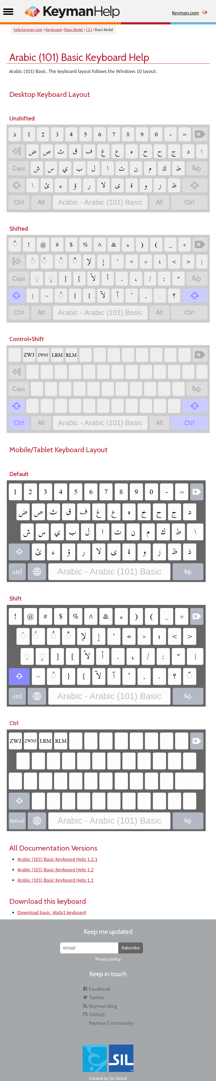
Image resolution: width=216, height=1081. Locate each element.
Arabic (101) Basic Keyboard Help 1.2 (56, 869)
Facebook (99, 989)
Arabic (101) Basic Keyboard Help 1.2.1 (58, 859)
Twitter (97, 997)
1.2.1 (89, 29)
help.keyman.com (28, 29)
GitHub (97, 1014)
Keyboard (54, 29)
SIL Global (118, 1078)
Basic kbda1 (73, 29)
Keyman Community (111, 1023)
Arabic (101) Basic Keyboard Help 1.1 (56, 880)
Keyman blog (103, 1006)
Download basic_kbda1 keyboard (52, 912)
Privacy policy (108, 959)
